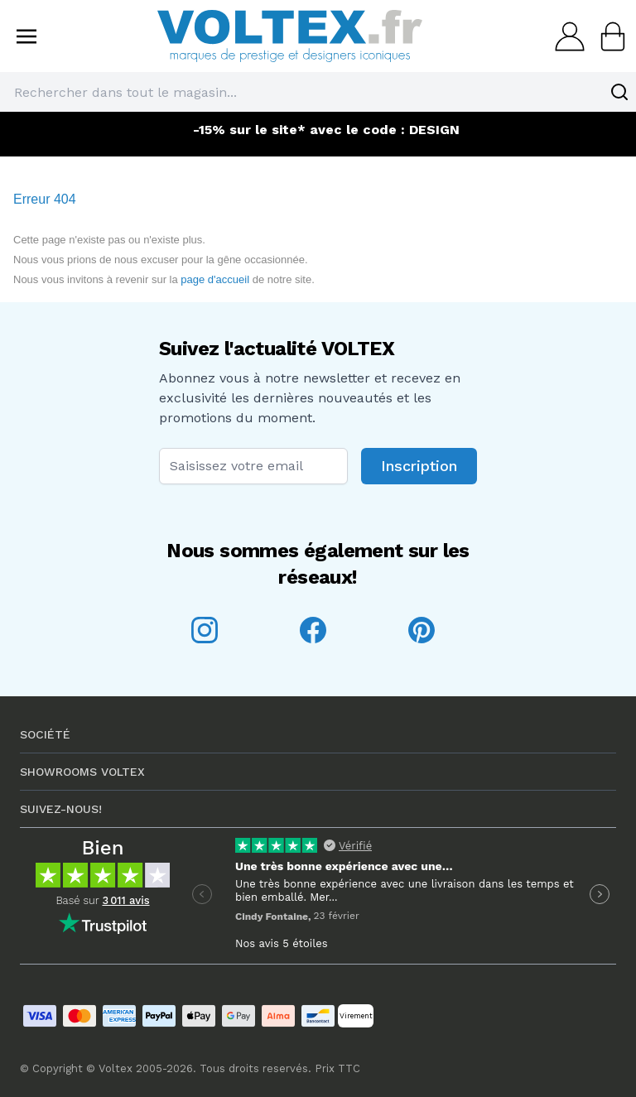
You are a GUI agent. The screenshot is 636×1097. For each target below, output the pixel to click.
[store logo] (289, 36)
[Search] (619, 92)
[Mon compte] (564, 36)
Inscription (419, 465)
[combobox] (318, 92)
